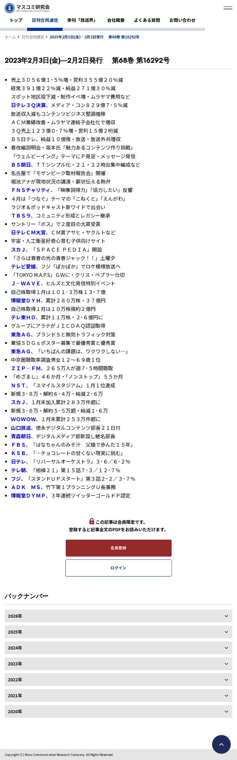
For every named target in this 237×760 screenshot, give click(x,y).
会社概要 (116, 20)
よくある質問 (147, 20)
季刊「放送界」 (82, 20)
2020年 (118, 711)
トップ (15, 20)
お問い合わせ (182, 20)
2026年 (118, 616)
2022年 (118, 679)
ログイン (118, 568)
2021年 (118, 695)
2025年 (118, 632)
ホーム (10, 36)
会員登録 (118, 548)
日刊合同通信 (45, 20)
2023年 (118, 663)
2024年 (118, 648)
